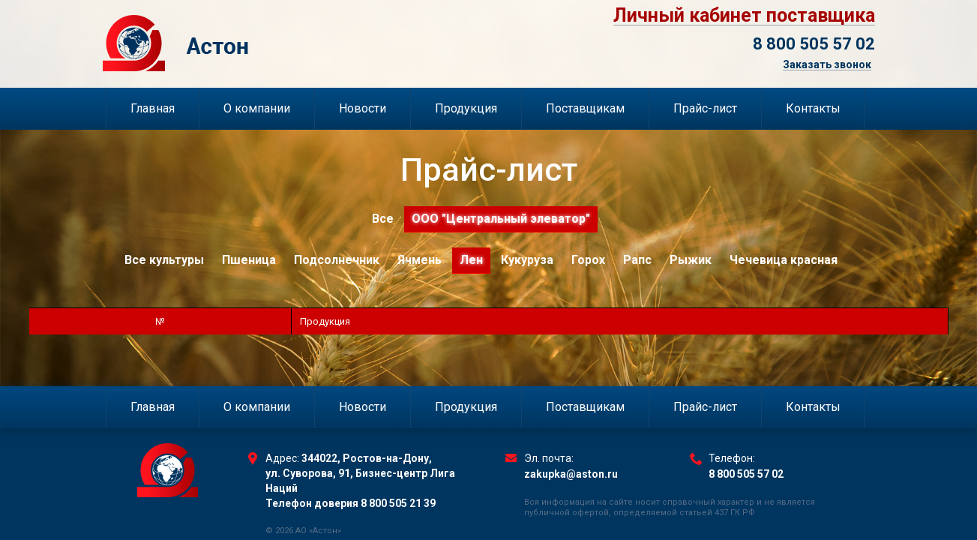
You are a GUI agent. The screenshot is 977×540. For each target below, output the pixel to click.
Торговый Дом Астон (253, 43)
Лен (471, 260)
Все (383, 219)
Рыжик (691, 260)
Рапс (637, 260)
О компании (256, 108)
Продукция (466, 108)
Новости (362, 108)
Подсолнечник (336, 260)
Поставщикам (585, 108)
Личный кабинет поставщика (744, 16)
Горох (588, 260)
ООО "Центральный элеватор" (501, 219)
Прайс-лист (705, 108)
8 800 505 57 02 (814, 43)
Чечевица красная (784, 260)
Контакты (813, 108)
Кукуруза (527, 260)
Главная (152, 108)
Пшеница (249, 260)
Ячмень (419, 260)
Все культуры (164, 260)
